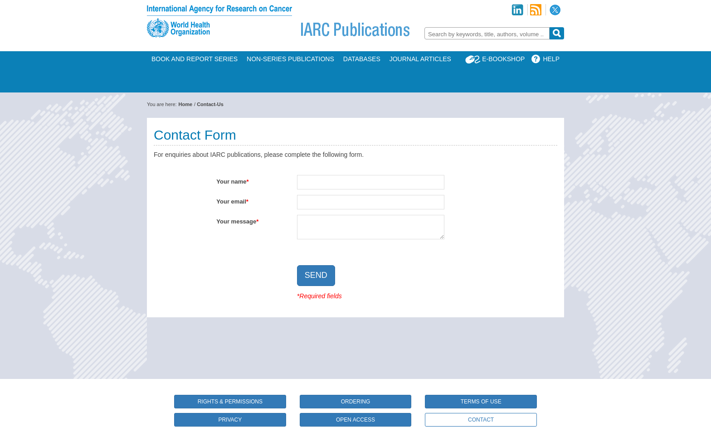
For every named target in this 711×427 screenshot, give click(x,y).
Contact (481, 420)
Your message (236, 221)
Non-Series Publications (290, 59)
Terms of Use (481, 401)
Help (551, 59)
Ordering (355, 401)
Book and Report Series (194, 59)
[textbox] (487, 34)
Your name (231, 181)
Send (316, 275)
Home (186, 104)
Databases (361, 59)
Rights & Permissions (230, 401)
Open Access (355, 420)
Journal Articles (420, 59)
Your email (231, 201)
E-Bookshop (503, 59)
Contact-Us (210, 104)
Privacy (230, 420)
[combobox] (487, 33)
